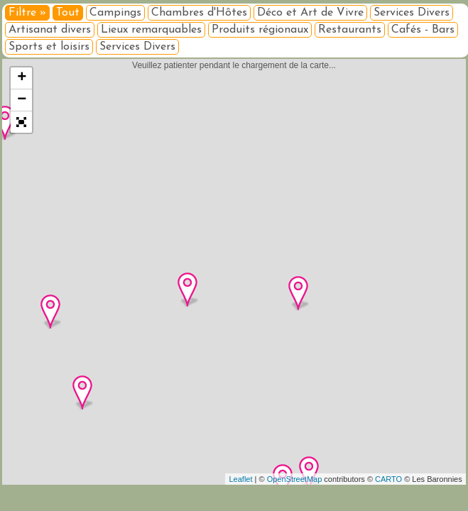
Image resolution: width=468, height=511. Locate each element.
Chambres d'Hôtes (199, 12)
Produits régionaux (260, 29)
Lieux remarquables (151, 29)
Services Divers (412, 12)
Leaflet (240, 479)
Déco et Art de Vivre (310, 12)
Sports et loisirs (49, 47)
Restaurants (349, 29)
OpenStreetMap (294, 479)
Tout (68, 12)
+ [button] (21, 78)
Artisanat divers (50, 29)
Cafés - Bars (423, 29)
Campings (115, 12)
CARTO (388, 479)
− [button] (21, 100)
